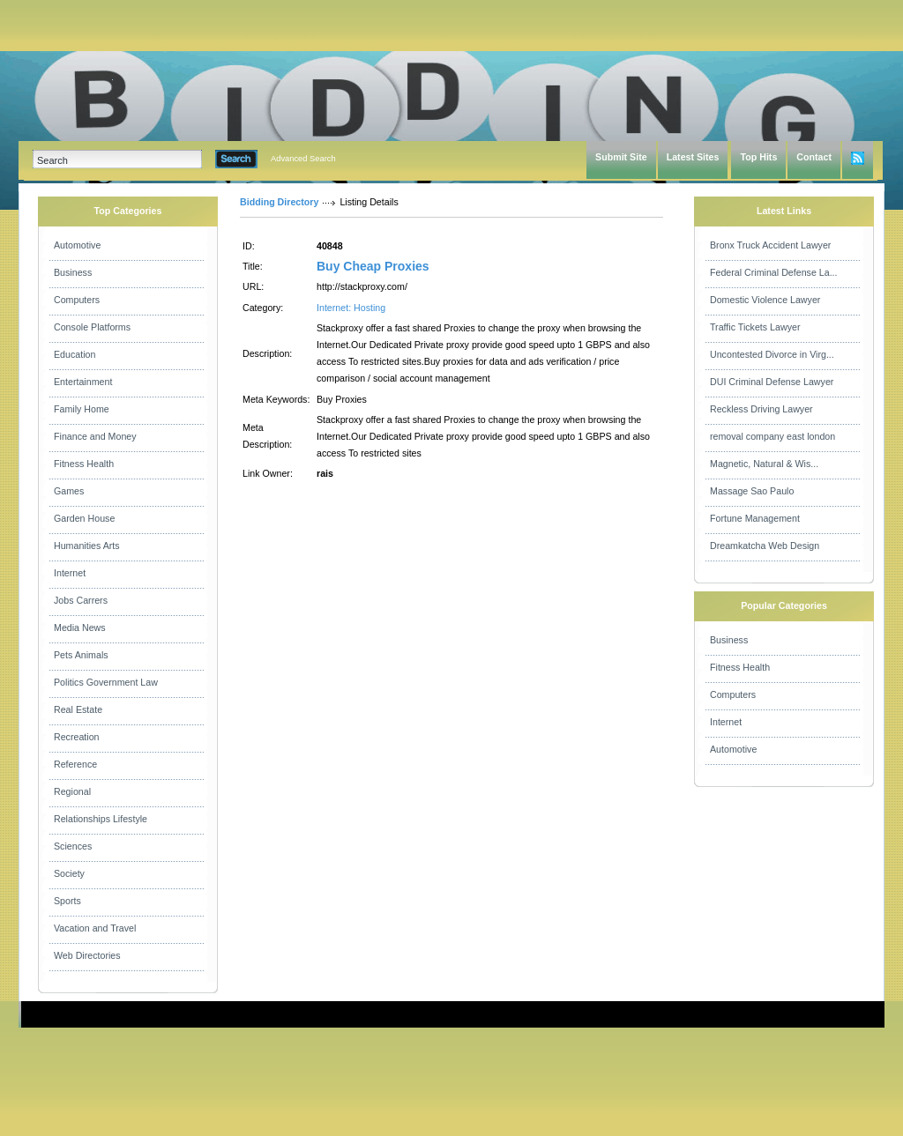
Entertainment (83, 381)
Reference (75, 764)
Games (69, 491)
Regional (72, 791)
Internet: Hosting (351, 307)
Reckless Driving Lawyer (761, 409)
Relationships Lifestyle (100, 818)
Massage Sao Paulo (752, 491)
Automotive (77, 245)
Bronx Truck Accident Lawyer (770, 245)
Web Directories (87, 955)
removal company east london (772, 436)
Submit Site (621, 157)
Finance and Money (95, 436)
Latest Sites (693, 157)
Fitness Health (84, 463)
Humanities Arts (87, 545)
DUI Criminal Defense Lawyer (771, 381)
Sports (67, 900)
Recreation (77, 736)
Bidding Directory (279, 202)
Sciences (73, 846)
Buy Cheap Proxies (373, 266)
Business (73, 272)
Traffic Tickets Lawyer (755, 327)
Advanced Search (303, 158)
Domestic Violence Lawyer (765, 299)
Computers (77, 299)
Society (69, 873)
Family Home (81, 409)
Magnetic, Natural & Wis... (764, 463)
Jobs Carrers (81, 600)
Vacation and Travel (95, 928)
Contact (814, 157)
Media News (80, 627)
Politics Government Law (106, 682)
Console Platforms (92, 327)
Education (74, 354)
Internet (70, 573)
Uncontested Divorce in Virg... (772, 354)
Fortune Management (755, 518)
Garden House (84, 518)
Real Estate (78, 709)
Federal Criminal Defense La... (774, 272)
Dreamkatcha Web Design (764, 545)
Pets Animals (81, 655)
